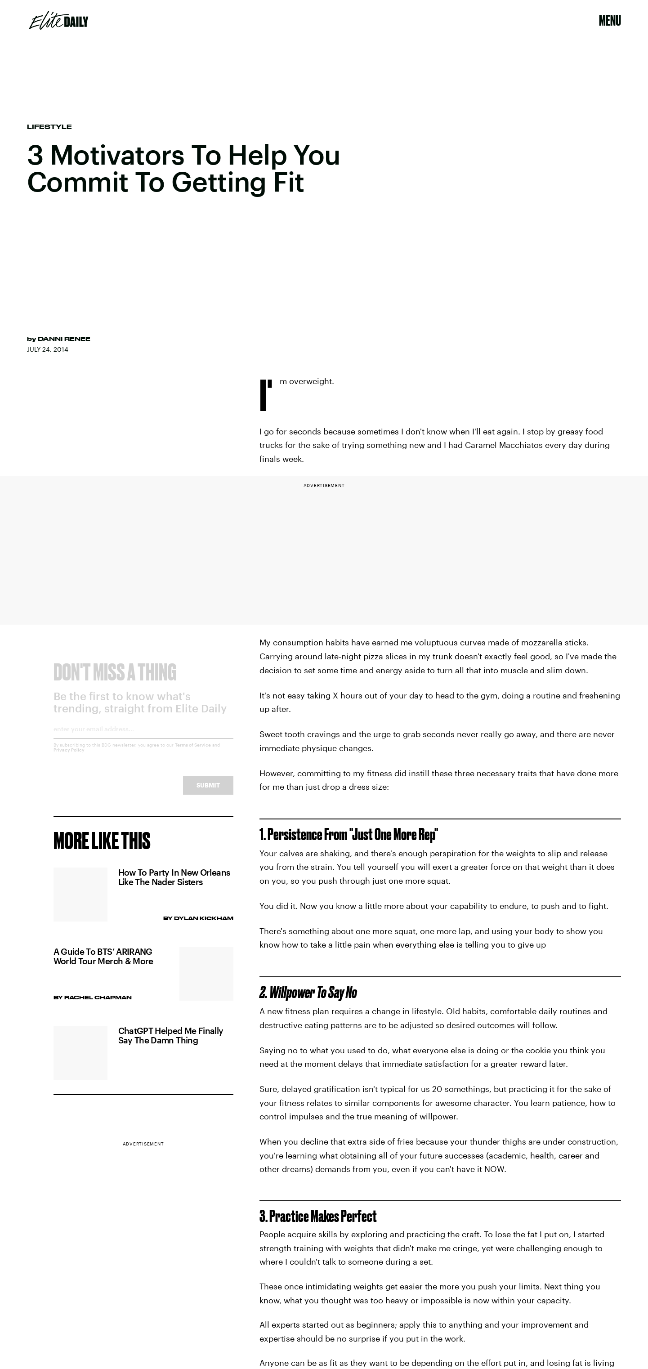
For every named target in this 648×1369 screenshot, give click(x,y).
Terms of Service (193, 752)
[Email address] (143, 739)
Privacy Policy (69, 757)
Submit (208, 792)
